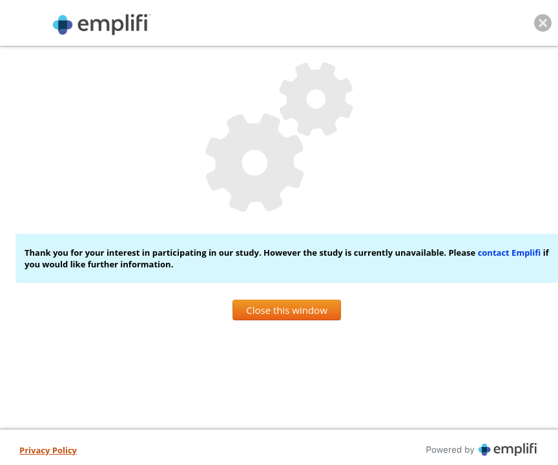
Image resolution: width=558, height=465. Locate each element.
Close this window (286, 310)
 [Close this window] (542, 22)
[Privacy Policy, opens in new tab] (48, 451)
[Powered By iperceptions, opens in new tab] (413, 449)
